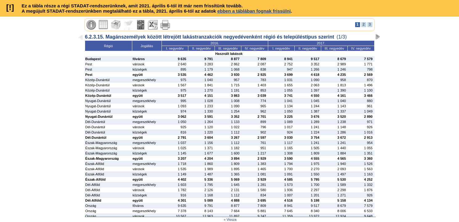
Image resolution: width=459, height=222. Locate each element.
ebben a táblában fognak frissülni (254, 11)
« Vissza (230, 219)
